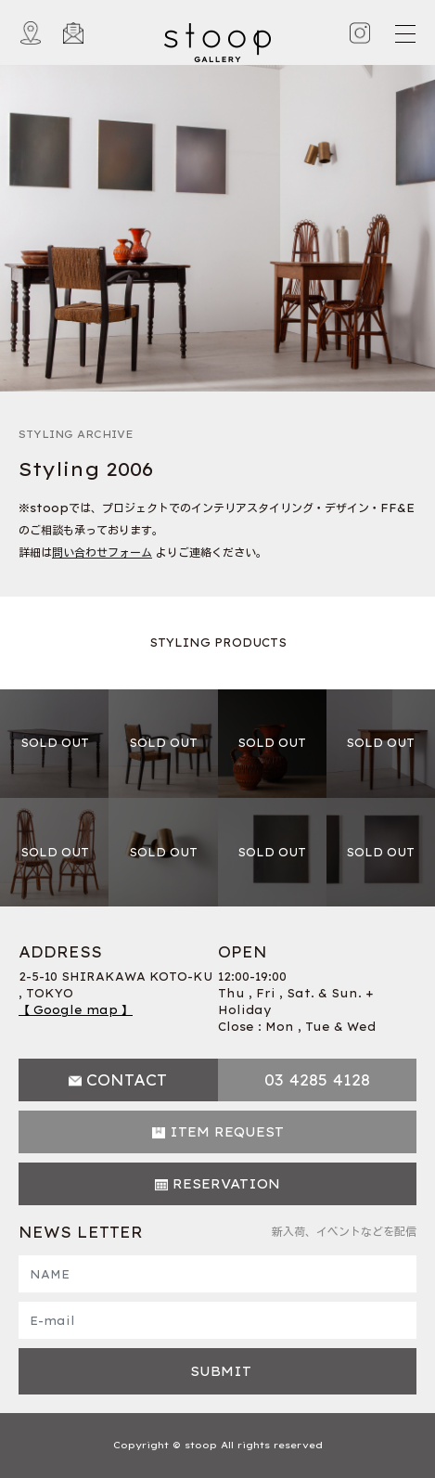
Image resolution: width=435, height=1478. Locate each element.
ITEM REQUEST (227, 1132)
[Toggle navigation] (404, 33)
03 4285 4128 (317, 1080)
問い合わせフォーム (102, 552)
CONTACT (126, 1080)
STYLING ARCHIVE (76, 434)
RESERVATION (226, 1184)
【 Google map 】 (76, 1010)
